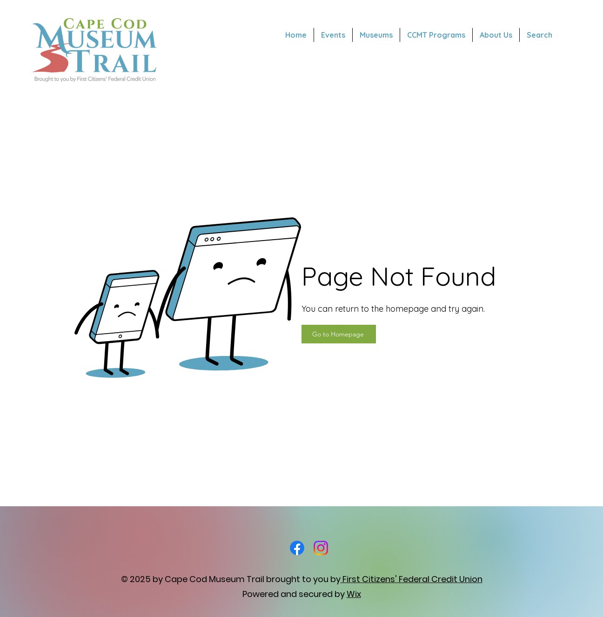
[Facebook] (297, 547)
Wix (354, 594)
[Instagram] (320, 547)
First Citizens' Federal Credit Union (411, 579)
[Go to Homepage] (339, 334)
